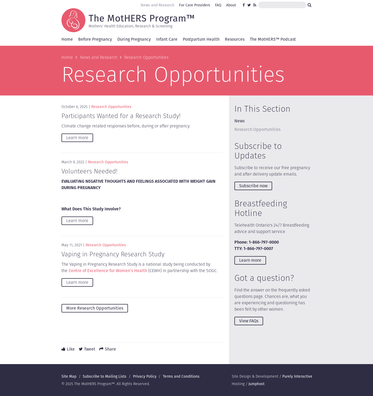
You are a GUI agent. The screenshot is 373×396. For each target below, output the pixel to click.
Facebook (244, 5)
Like (71, 349)
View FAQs (248, 321)
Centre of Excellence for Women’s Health (108, 271)
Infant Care (166, 39)
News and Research (157, 5)
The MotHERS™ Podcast (273, 39)
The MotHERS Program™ (142, 17)
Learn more (77, 138)
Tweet (89, 349)
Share (110, 349)
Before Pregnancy (95, 39)
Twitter (249, 5)
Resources (234, 39)
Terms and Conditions (181, 376)
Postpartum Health (201, 39)
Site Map (68, 376)
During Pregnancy (134, 39)
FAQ (218, 5)
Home (67, 39)
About (231, 5)
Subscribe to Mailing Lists (104, 376)
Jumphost (256, 383)
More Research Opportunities (94, 308)
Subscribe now (253, 186)
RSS (255, 5)
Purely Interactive (297, 376)
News (239, 121)
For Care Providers (194, 5)
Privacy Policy (144, 376)
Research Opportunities (111, 106)
